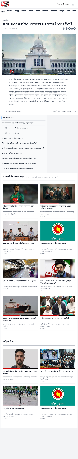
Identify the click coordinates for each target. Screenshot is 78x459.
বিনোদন (39, 12)
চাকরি (69, 12)
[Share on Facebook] (69, 28)
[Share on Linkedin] (74, 28)
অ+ (67, 29)
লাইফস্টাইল (54, 12)
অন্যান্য (75, 12)
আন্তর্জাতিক (46, 12)
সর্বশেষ (3, 12)
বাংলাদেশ (10, 12)
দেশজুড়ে (18, 12)
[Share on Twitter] (72, 28)
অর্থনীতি (32, 12)
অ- (64, 29)
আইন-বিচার (6, 20)
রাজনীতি (25, 12)
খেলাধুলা (62, 12)
